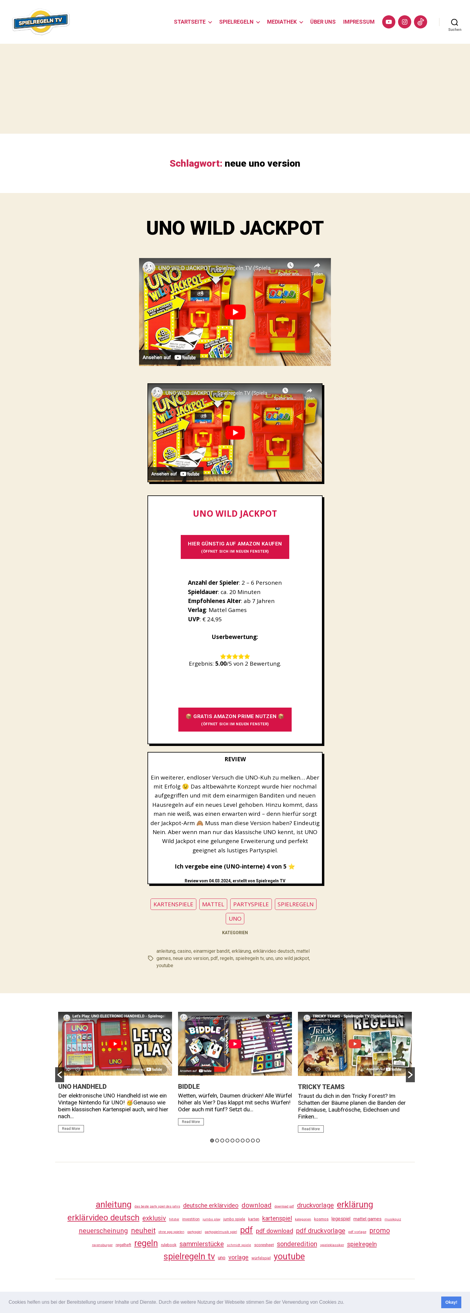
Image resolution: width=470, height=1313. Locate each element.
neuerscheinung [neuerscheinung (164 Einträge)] (103, 1231)
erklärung (241, 951)
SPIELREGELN (236, 22)
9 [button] (253, 1140)
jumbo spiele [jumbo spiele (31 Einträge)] (234, 1219)
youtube (164, 965)
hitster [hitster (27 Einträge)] (174, 1219)
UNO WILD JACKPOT (235, 228)
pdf (214, 958)
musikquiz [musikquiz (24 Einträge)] (393, 1219)
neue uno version (191, 958)
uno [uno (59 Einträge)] (221, 1258)
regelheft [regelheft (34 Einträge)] (123, 1245)
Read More (71, 1129)
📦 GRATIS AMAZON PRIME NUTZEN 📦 (235, 719)
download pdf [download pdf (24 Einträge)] (284, 1206)
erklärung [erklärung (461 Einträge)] (355, 1204)
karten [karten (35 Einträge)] (253, 1219)
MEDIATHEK (282, 22)
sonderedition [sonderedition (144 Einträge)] (297, 1244)
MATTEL (213, 904)
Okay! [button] (451, 1302)
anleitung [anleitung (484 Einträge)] (114, 1204)
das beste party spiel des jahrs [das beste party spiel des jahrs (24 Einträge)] (157, 1206)
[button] (346, 1303)
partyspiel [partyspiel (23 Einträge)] (194, 1232)
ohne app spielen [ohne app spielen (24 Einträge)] (171, 1232)
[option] (115, 1075)
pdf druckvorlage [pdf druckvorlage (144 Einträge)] (320, 1230)
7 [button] (243, 1140)
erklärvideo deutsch (273, 951)
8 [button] (248, 1140)
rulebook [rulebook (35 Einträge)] (169, 1245)
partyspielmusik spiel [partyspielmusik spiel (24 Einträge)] (221, 1232)
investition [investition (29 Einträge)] (191, 1219)
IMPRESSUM (359, 22)
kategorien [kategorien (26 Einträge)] (303, 1219)
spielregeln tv (249, 958)
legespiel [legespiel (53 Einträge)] (341, 1219)
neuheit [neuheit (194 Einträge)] (143, 1230)
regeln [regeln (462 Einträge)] (146, 1243)
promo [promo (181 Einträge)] (379, 1230)
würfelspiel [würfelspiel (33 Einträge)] (261, 1258)
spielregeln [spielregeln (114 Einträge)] (362, 1244)
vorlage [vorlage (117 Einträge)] (238, 1257)
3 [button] (222, 1140)
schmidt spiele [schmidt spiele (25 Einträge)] (239, 1245)
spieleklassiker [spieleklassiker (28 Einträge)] (332, 1245)
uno (269, 958)
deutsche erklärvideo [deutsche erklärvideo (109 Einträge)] (211, 1205)
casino (184, 951)
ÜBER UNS (323, 22)
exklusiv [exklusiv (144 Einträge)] (154, 1218)
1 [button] (212, 1140)
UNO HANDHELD (82, 1086)
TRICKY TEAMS (321, 1087)
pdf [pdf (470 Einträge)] (246, 1230)
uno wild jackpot (292, 958)
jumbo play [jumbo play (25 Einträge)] (211, 1219)
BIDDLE (189, 1086)
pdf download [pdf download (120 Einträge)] (274, 1230)
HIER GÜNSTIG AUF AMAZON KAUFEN (235, 547)
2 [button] (217, 1140)
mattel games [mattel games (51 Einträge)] (367, 1219)
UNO (235, 918)
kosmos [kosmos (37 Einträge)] (321, 1218)
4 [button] (227, 1140)
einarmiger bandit (211, 951)
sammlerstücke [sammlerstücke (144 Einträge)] (202, 1244)
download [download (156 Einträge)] (257, 1205)
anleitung (165, 951)
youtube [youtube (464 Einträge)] (289, 1256)
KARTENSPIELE (173, 904)
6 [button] (237, 1140)
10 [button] (258, 1140)
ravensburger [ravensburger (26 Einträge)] (102, 1245)
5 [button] (232, 1140)
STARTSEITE (190, 22)
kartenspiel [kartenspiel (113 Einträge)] (277, 1218)
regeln (226, 958)
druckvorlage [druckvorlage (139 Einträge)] (315, 1205)
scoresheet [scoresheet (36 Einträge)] (264, 1245)
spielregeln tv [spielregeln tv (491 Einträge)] (189, 1256)
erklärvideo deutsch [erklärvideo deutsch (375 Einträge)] (103, 1217)
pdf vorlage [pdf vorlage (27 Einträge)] (357, 1232)
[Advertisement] (235, 89)
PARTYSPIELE (251, 904)
